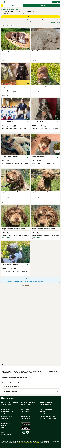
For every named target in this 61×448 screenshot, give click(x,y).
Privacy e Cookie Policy (33, 442)
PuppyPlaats (25, 437)
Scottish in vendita (25, 413)
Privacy (3, 427)
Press (2, 432)
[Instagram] (27, 432)
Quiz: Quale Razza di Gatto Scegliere (48, 418)
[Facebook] (23, 432)
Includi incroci (10, 25)
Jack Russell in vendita (6, 416)
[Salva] (27, 51)
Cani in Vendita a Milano (45, 404)
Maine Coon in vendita (26, 404)
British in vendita (25, 406)
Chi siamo (3, 425)
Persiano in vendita (25, 416)
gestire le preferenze (54, 442)
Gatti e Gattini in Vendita (29, 402)
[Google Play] (25, 423)
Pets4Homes (13, 437)
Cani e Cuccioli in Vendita (9, 402)
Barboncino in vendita (6, 406)
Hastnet (19, 437)
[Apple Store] (26, 428)
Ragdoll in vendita (25, 409)
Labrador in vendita (5, 409)
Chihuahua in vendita (6, 404)
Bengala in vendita (25, 411)
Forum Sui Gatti (43, 413)
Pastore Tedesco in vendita (7, 411)
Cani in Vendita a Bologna (46, 409)
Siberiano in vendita (25, 418)
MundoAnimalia (32, 437)
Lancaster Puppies (51, 437)
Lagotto (3, 25)
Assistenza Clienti (5, 429)
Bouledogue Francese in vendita (8, 413)
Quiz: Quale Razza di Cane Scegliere (48, 416)
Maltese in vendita (5, 418)
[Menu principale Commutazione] (2, 2)
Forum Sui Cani (43, 411)
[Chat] (49, 2)
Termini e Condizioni (6, 434)
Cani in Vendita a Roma (45, 406)
